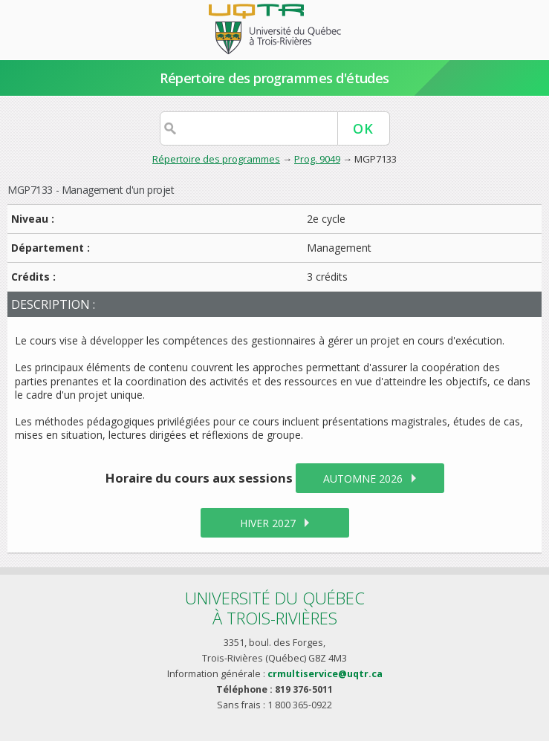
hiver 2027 (268, 523)
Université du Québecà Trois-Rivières (275, 608)
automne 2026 (363, 478)
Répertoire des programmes (216, 159)
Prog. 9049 (317, 159)
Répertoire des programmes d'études (274, 78)
